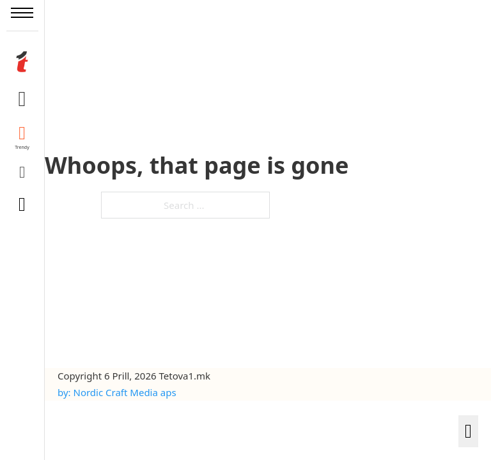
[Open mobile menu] (22, 13)
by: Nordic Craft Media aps (117, 392)
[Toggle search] (22, 204)
